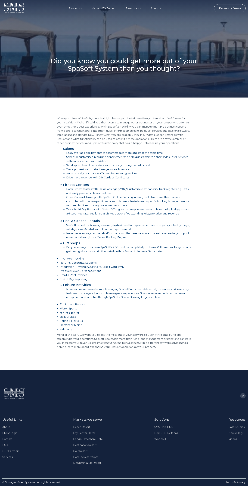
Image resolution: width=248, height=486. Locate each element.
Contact (7, 441)
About (154, 8)
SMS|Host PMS (163, 429)
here (60, 346)
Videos (233, 441)
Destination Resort (85, 447)
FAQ (5, 447)
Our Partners (10, 453)
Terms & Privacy (236, 482)
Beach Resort (81, 429)
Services (7, 460)
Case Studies (237, 429)
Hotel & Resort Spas (85, 460)
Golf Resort (80, 453)
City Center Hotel (84, 435)
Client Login (9, 435)
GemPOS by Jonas (166, 435)
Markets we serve (87, 422)
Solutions (74, 8)
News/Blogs (236, 435)
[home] (11, 7)
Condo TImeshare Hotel (88, 441)
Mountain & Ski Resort (87, 466)
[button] (75, 8)
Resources (132, 8)
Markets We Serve (103, 8)
